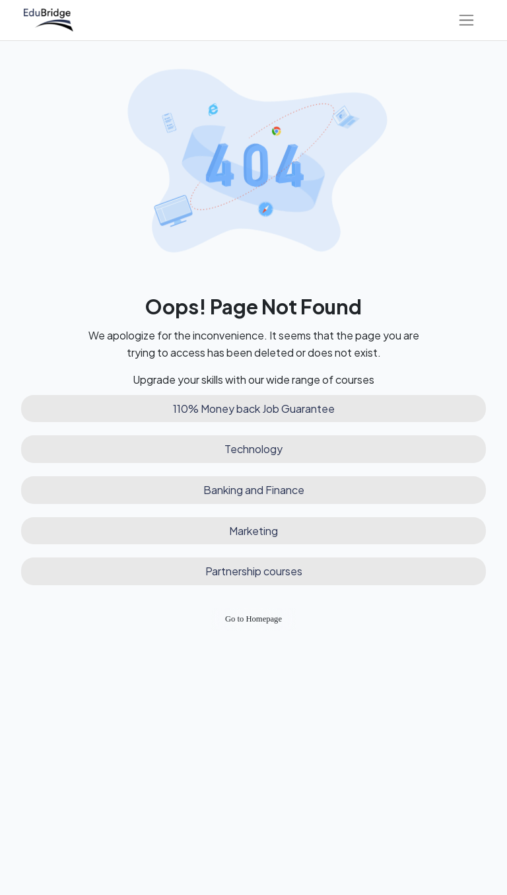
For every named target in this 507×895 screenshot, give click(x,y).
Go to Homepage (253, 619)
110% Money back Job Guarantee (254, 408)
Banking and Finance (253, 490)
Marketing (253, 531)
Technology (253, 449)
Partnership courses (253, 571)
